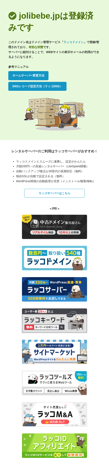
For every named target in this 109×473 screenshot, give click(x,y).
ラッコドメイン (73, 42)
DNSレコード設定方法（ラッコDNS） (37, 86)
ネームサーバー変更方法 (28, 75)
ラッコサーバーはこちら (54, 193)
